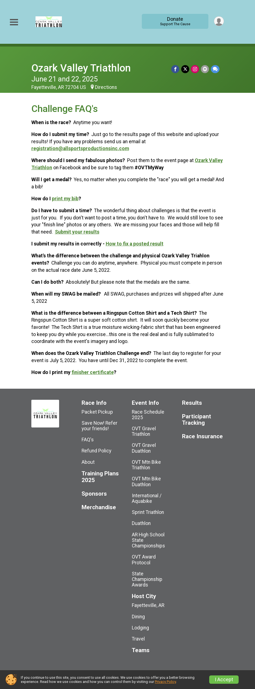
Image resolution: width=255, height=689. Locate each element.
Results (192, 403)
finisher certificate (93, 372)
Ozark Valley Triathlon (81, 68)
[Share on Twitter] (186, 69)
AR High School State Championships (148, 540)
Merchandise (99, 507)
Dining (138, 616)
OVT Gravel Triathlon (144, 431)
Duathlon (141, 523)
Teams (141, 650)
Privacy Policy (165, 682)
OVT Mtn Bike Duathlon (146, 481)
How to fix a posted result (134, 244)
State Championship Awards (147, 579)
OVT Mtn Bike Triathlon (146, 464)
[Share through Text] (215, 69)
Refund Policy (96, 451)
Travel (138, 639)
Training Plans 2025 (100, 476)
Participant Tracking (196, 419)
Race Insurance (202, 436)
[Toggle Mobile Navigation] (13, 22)
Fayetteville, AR (148, 605)
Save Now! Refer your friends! (99, 425)
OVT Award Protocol (144, 559)
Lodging (140, 628)
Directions (106, 87)
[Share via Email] (205, 69)
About (88, 462)
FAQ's (88, 439)
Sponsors (94, 494)
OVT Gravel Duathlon (144, 448)
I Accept (224, 679)
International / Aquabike (146, 498)
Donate (175, 21)
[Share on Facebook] (176, 69)
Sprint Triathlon (148, 512)
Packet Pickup (97, 412)
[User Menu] (219, 21)
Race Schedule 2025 (148, 414)
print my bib (65, 198)
